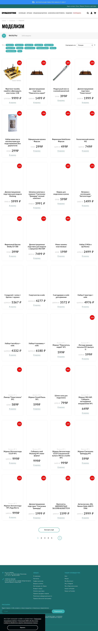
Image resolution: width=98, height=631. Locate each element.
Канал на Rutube (69, 588)
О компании (36, 576)
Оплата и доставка (90, 6)
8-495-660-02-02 (10, 580)
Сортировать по (71, 45)
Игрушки (29, 13)
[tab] (49, 573)
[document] (22, 624)
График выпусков (38, 581)
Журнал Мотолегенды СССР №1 (12, 462)
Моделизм (69, 13)
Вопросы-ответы (38, 583)
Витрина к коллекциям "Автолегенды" (85, 198)
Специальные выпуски (40, 13)
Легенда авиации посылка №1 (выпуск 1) (85, 356)
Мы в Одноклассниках (71, 586)
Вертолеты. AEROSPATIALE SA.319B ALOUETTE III (61, 514)
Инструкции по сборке (40, 586)
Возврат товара (37, 588)
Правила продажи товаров (41, 593)
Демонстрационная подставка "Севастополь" (85, 90)
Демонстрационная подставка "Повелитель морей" (37, 90)
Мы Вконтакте (69, 581)
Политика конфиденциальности (42, 596)
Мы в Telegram (69, 583)
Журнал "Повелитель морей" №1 (61, 356)
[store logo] (9, 13)
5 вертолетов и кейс (37, 301)
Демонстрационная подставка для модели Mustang (12, 198)
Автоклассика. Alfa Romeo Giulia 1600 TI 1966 (85, 514)
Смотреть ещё (49, 541)
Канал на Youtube (70, 591)
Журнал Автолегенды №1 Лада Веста (13, 516)
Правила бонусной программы (42, 598)
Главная (4, 20)
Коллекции (22, 13)
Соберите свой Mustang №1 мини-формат (37, 462)
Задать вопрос (71, 6)
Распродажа (77, 13)
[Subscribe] (58, 611)
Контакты (36, 578)
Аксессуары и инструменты (56, 13)
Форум (82, 6)
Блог (77, 6)
